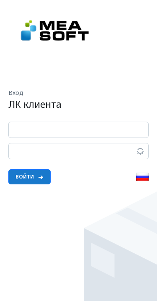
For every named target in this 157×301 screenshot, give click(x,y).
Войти (29, 176)
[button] (142, 178)
